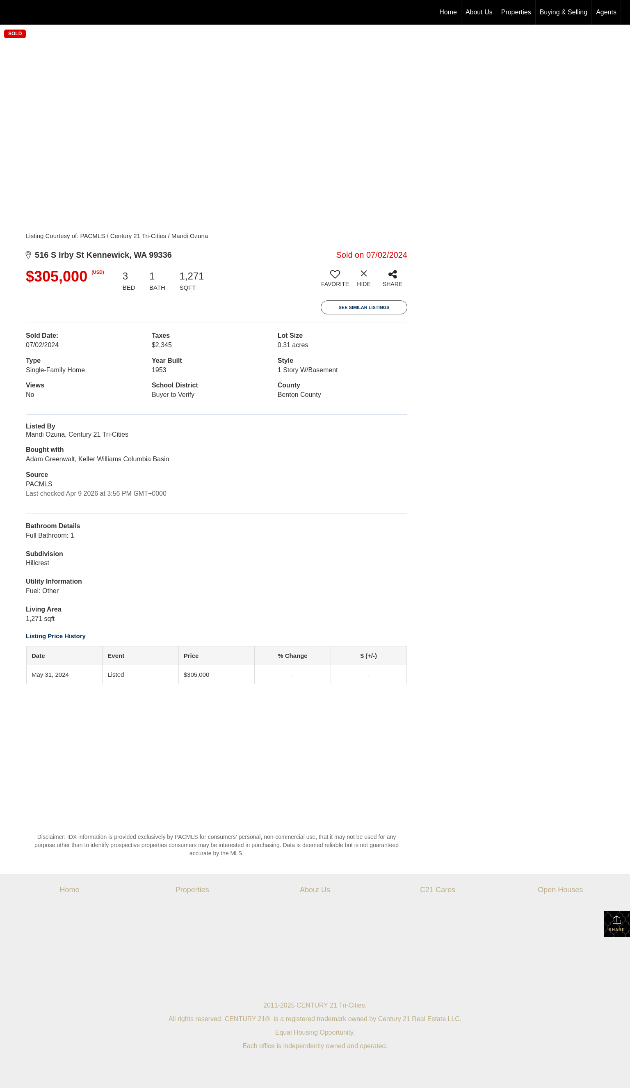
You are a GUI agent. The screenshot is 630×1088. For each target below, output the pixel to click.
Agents (606, 12)
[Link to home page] (10, 12)
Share (617, 923)
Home (448, 12)
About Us (479, 12)
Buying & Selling (564, 12)
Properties (516, 12)
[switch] (335, 281)
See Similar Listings (363, 307)
